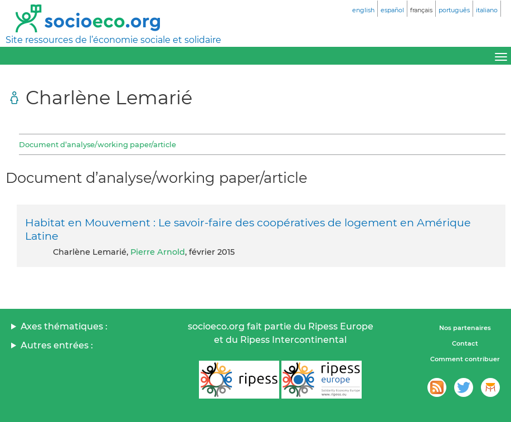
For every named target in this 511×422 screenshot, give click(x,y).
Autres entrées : (57, 345)
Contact (465, 343)
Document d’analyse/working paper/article (97, 144)
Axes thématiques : (64, 326)
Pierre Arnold (157, 252)
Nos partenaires (465, 328)
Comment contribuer (465, 359)
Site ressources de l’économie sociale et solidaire (113, 40)
